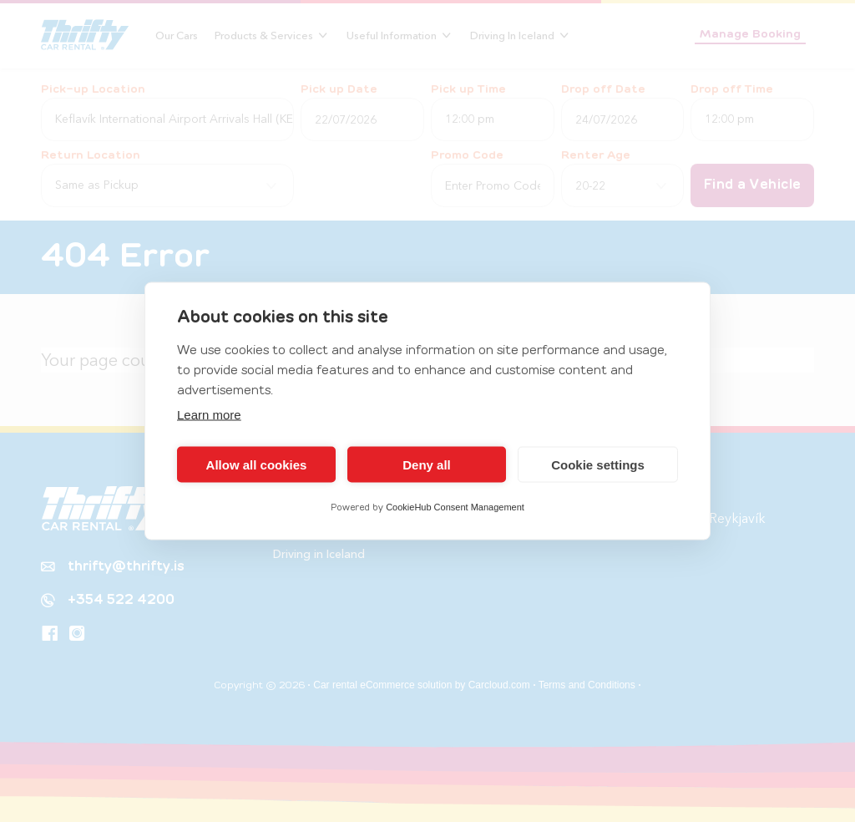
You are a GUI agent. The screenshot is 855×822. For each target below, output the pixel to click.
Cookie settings (598, 464)
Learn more (209, 415)
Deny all (426, 464)
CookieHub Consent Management (455, 507)
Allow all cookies (256, 464)
